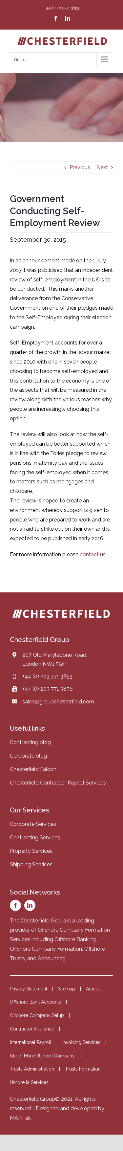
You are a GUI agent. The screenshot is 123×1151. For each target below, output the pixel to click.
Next (102, 167)
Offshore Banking (75, 939)
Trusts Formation (83, 1069)
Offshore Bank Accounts (35, 1002)
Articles (94, 988)
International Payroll (30, 1042)
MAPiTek (20, 1118)
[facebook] (15, 905)
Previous (80, 167)
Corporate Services (33, 824)
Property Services (31, 851)
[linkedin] (29, 905)
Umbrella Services (29, 1082)
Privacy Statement (28, 988)
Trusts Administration (32, 1069)
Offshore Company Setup (37, 1015)
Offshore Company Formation (46, 949)
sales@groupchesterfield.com (58, 701)
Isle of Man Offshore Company (42, 1055)
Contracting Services (35, 837)
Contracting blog (30, 742)
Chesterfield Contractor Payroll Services (58, 783)
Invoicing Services (81, 1042)
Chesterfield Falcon (33, 769)
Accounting (52, 958)
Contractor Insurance (32, 1028)
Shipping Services (31, 864)
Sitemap (66, 988)
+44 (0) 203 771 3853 (47, 676)
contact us (93, 554)
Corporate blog (28, 756)
